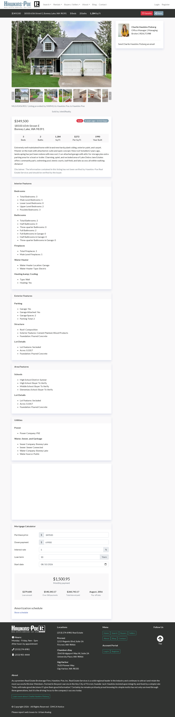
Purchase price (21, 535)
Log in (106, 651)
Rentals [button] (56, 4)
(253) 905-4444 (22, 654)
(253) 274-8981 (22, 649)
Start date (19, 564)
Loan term (19, 557)
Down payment (21, 542)
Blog (94, 4)
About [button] (85, 4)
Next (108, 54)
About (106, 638)
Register (166, 4)
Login (157, 4)
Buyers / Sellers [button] (71, 4)
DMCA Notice (57, 706)
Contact (103, 4)
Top (160, 640)
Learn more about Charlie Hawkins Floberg (31, 696)
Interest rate (20, 549)
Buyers (123, 633)
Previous (14, 54)
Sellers (132, 633)
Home (106, 633)
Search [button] (46, 4)
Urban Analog (44, 712)
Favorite (147, 13)
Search (115, 633)
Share (158, 13)
